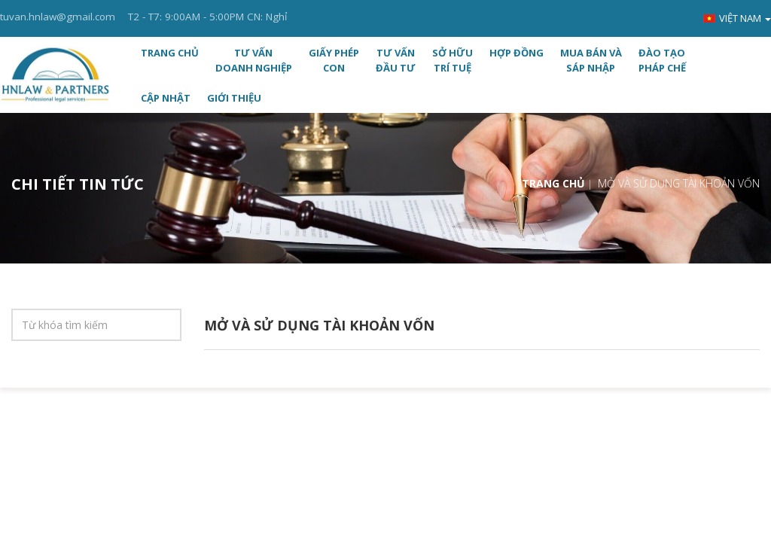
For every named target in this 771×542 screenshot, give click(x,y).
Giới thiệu (234, 98)
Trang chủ (170, 52)
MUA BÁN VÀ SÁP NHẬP (591, 60)
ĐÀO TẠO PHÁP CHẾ (662, 60)
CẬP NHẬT (165, 98)
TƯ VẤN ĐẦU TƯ (396, 60)
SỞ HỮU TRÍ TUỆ (452, 60)
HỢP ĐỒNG (516, 52)
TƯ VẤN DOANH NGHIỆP (253, 60)
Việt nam (737, 18)
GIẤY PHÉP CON (334, 60)
